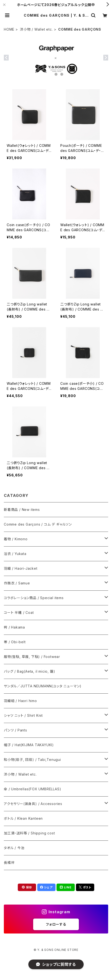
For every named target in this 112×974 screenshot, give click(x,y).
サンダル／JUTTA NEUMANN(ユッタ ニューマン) (42, 686)
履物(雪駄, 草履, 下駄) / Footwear (32, 657)
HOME (9, 29)
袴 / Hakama (14, 627)
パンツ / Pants (15, 730)
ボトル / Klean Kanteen (23, 818)
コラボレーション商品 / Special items (34, 598)
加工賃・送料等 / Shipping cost (29, 833)
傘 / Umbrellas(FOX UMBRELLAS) (32, 789)
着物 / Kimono (16, 539)
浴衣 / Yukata (15, 554)
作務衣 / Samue (17, 583)
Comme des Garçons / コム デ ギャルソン (38, 524)
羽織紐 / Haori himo (20, 701)
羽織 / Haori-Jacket (20, 568)
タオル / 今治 (14, 848)
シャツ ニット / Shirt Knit (23, 715)
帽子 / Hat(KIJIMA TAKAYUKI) (29, 745)
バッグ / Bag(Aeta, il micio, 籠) (29, 671)
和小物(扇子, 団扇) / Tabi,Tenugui (32, 760)
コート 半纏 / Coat (19, 612)
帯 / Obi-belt (15, 642)
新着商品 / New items (22, 509)
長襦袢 (9, 862)
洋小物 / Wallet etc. (36, 29)
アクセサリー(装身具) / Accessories (33, 804)
